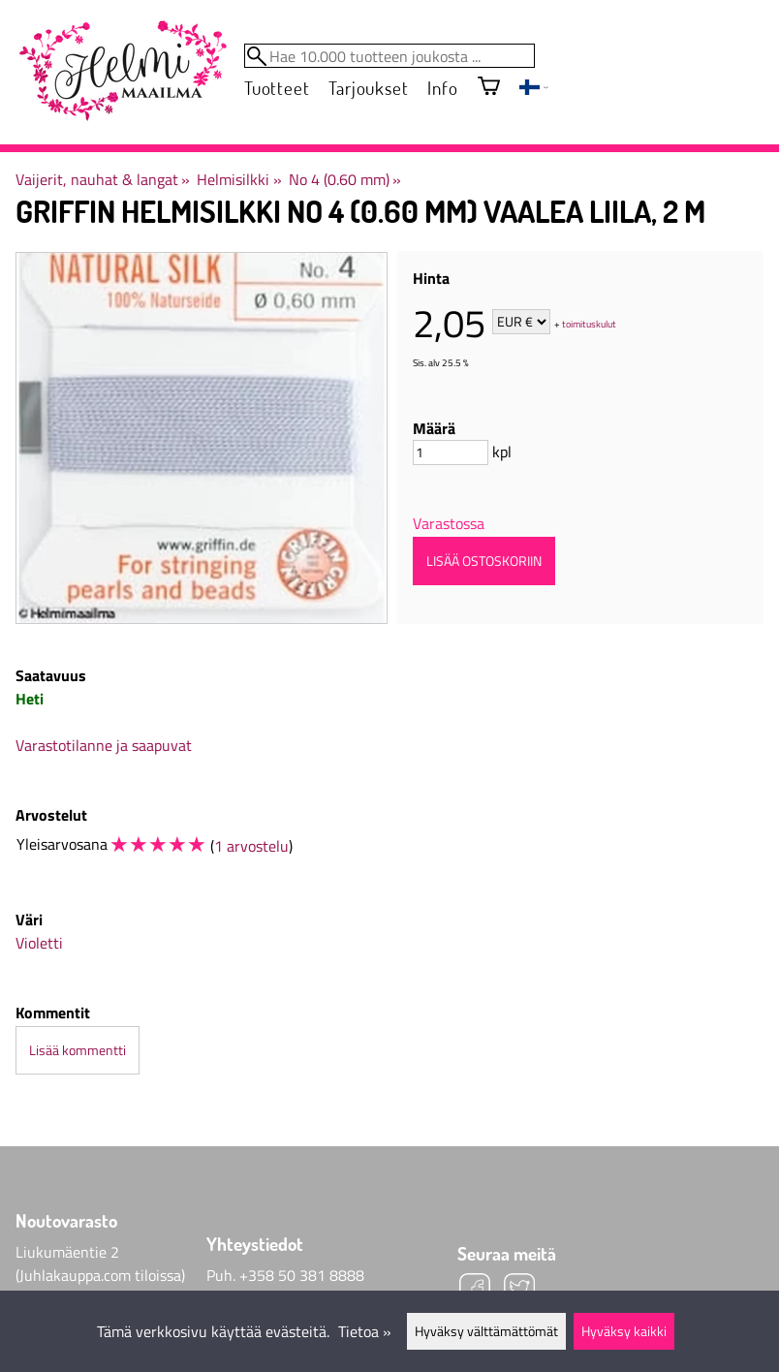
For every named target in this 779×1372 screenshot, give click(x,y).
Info (442, 88)
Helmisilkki (239, 179)
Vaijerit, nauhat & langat (103, 179)
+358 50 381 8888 (301, 1275)
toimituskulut (589, 323)
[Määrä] (450, 452)
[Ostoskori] (489, 88)
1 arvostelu (251, 846)
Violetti (39, 942)
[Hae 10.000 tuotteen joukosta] (389, 56)
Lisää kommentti (77, 1050)
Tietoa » (364, 1331)
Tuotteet (276, 88)
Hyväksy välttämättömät (486, 1331)
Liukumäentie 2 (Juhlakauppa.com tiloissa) (100, 1263)
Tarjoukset (368, 88)
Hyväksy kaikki (624, 1331)
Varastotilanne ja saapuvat (104, 745)
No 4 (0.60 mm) (345, 179)
